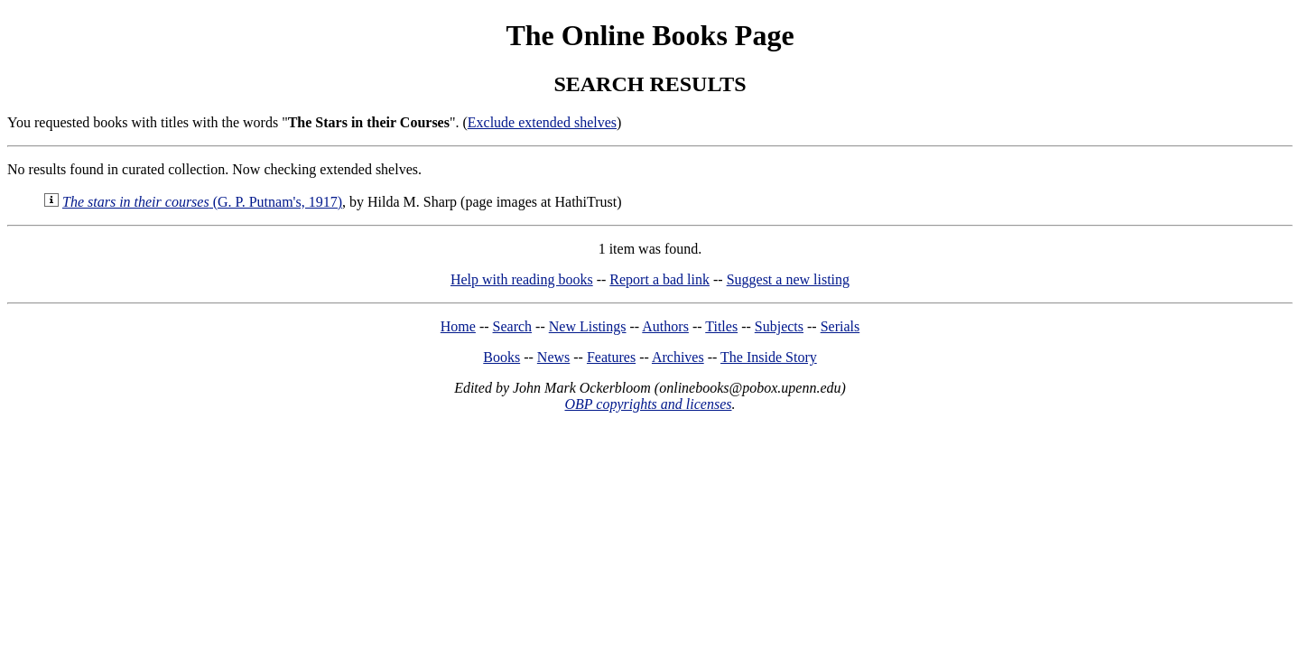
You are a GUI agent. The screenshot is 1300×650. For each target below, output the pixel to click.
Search (513, 326)
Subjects (779, 326)
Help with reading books (521, 279)
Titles (721, 326)
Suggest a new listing (788, 279)
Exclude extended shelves (542, 122)
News (553, 357)
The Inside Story (768, 357)
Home (458, 326)
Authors (665, 326)
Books (501, 357)
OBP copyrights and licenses (647, 404)
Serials (840, 326)
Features (611, 357)
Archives (678, 357)
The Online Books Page (650, 35)
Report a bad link (659, 279)
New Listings (588, 326)
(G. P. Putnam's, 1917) (202, 201)
